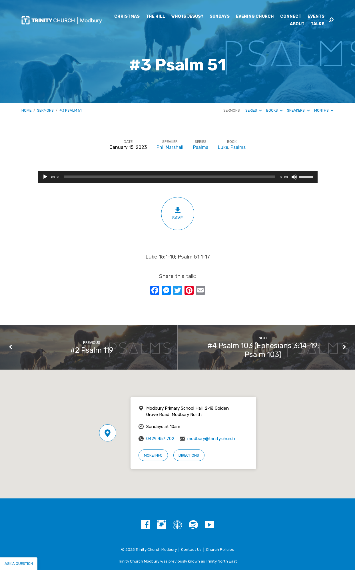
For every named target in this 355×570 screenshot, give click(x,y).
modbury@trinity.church (211, 438)
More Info (153, 455)
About (297, 24)
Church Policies (220, 549)
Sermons (45, 110)
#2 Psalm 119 (91, 350)
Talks (317, 24)
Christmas (127, 17)
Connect (290, 17)
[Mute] (294, 177)
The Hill (155, 17)
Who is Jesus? (187, 17)
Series (253, 110)
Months (324, 110)
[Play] (45, 177)
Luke (223, 147)
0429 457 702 (160, 438)
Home (26, 110)
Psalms (200, 147)
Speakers (298, 110)
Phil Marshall (170, 147)
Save (178, 213)
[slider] (169, 176)
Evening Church (255, 17)
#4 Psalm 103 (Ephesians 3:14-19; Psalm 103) (263, 350)
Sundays (220, 17)
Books (274, 110)
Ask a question (19, 563)
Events (316, 17)
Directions (188, 455)
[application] (178, 177)
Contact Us (191, 549)
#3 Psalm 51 (70, 110)
